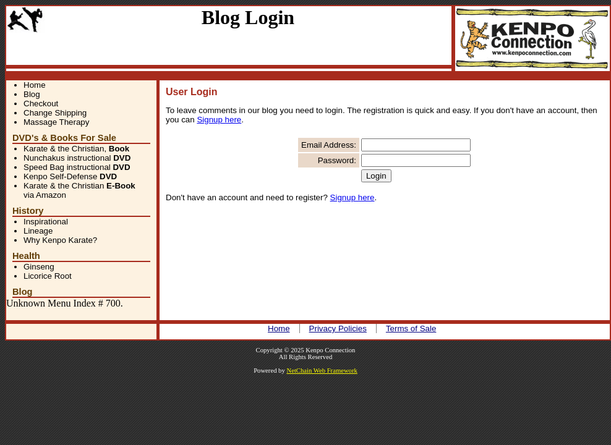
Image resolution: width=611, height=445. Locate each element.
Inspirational (46, 221)
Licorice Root (48, 276)
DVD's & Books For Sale (64, 138)
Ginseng (39, 266)
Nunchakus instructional (77, 158)
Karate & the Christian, (76, 148)
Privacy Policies (338, 328)
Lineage (38, 230)
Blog (32, 94)
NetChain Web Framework (321, 370)
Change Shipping (55, 112)
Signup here (219, 119)
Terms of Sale (411, 328)
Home (35, 85)
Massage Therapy (56, 122)
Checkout (41, 103)
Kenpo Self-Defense (70, 176)
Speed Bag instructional (77, 167)
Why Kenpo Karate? (60, 240)
